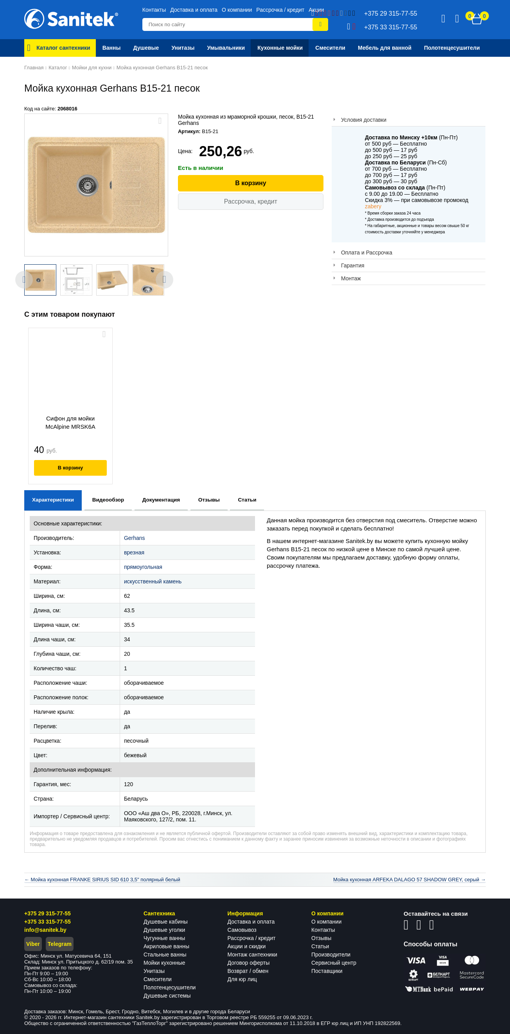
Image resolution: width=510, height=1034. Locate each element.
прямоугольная (143, 567)
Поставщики (327, 971)
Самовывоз (242, 930)
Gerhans (134, 538)
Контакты (154, 10)
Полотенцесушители (170, 987)
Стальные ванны (165, 954)
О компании (237, 10)
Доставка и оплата (193, 10)
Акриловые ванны (166, 946)
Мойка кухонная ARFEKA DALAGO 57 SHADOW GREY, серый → (409, 879)
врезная (134, 552)
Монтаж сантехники (252, 954)
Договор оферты (249, 963)
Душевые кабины (166, 922)
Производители (330, 954)
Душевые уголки (164, 930)
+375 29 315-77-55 (47, 913)
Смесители (158, 979)
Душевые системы (167, 995)
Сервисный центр (333, 963)
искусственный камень (152, 581)
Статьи (320, 946)
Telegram (60, 944)
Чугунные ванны (164, 938)
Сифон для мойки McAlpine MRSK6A (70, 422)
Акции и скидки (247, 946)
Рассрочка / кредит (280, 10)
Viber (33, 944)
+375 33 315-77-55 (47, 922)
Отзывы (321, 938)
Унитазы (154, 971)
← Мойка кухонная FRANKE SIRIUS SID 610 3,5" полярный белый (102, 879)
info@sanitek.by (45, 930)
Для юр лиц (242, 979)
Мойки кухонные (164, 963)
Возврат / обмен (248, 971)
